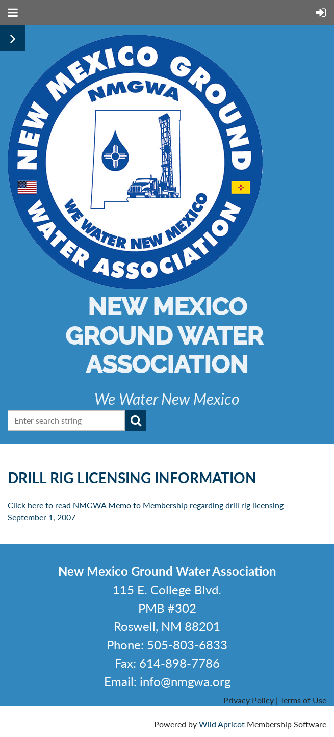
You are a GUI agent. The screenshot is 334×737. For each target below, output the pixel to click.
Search (135, 420)
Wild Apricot (222, 724)
